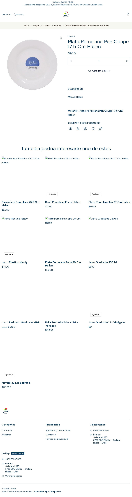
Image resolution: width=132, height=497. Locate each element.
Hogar (36, 26)
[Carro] (128, 14)
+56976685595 (99, 430)
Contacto (7, 430)
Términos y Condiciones (58, 430)
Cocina (46, 26)
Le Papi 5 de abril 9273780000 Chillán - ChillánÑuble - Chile (105, 438)
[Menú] (7, 14)
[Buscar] (18, 14)
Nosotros (6, 434)
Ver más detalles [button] (12, 475)
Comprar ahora (99, 80)
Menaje (57, 26)
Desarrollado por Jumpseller (47, 491)
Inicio (26, 26)
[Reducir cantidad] (70, 61)
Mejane (72, 110)
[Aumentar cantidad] (127, 61)
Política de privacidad (57, 438)
